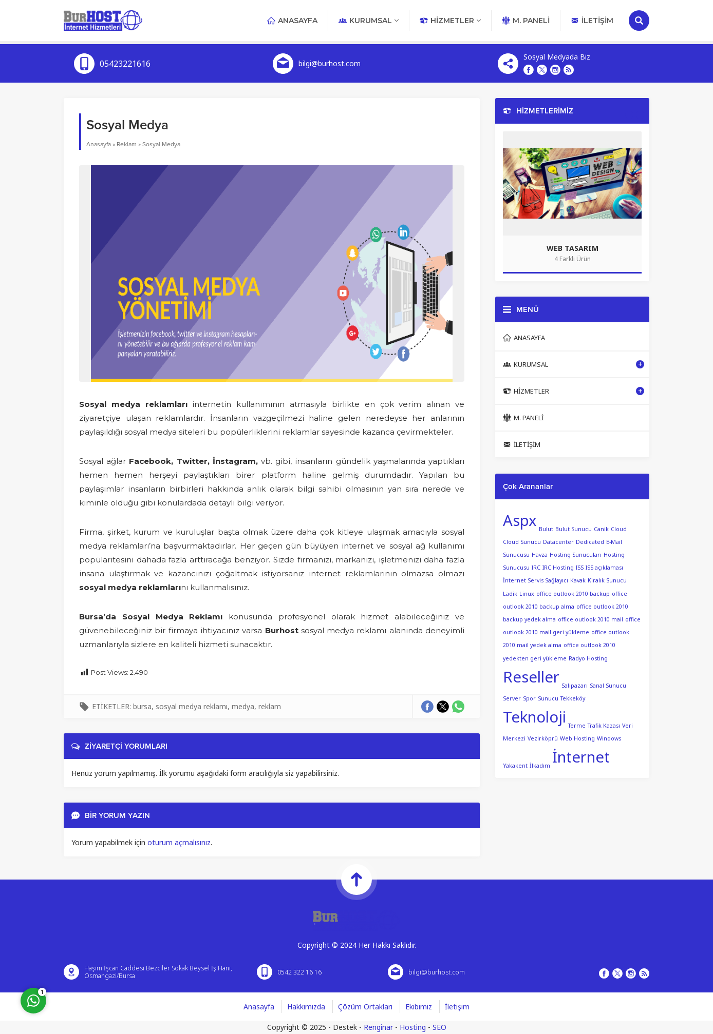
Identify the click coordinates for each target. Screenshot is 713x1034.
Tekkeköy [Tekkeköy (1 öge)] (572, 698)
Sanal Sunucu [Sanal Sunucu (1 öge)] (608, 685)
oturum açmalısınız (179, 842)
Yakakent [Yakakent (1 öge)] (515, 765)
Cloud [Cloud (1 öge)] (619, 529)
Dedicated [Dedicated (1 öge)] (590, 541)
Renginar (378, 1027)
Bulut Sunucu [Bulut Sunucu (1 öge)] (573, 529)
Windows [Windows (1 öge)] (609, 738)
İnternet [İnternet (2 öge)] (581, 757)
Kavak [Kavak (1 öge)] (578, 580)
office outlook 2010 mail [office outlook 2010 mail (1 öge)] (590, 619)
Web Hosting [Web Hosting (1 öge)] (577, 738)
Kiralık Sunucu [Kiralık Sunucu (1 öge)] (607, 580)
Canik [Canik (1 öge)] (601, 529)
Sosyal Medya (161, 144)
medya (243, 706)
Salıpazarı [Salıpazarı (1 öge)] (574, 685)
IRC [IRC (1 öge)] (536, 567)
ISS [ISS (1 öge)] (580, 567)
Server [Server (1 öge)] (512, 698)
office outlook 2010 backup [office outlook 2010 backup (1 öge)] (573, 593)
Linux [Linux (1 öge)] (526, 593)
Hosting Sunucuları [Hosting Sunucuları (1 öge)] (576, 554)
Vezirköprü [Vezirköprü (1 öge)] (543, 738)
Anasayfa (98, 144)
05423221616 (125, 63)
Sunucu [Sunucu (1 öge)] (548, 698)
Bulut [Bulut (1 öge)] (546, 529)
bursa (142, 706)
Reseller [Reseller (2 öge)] (531, 677)
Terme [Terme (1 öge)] (577, 725)
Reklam (127, 144)
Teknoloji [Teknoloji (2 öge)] (534, 717)
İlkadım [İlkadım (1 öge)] (540, 765)
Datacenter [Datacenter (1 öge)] (558, 541)
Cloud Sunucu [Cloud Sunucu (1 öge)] (522, 541)
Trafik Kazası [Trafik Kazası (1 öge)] (604, 725)
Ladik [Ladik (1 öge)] (510, 593)
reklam (269, 706)
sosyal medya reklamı (192, 706)
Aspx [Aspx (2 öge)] (520, 520)
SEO (439, 1027)
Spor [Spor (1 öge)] (529, 698)
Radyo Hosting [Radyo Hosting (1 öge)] (588, 658)
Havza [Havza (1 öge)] (540, 554)
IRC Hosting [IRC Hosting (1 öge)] (558, 567)
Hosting (413, 1027)
